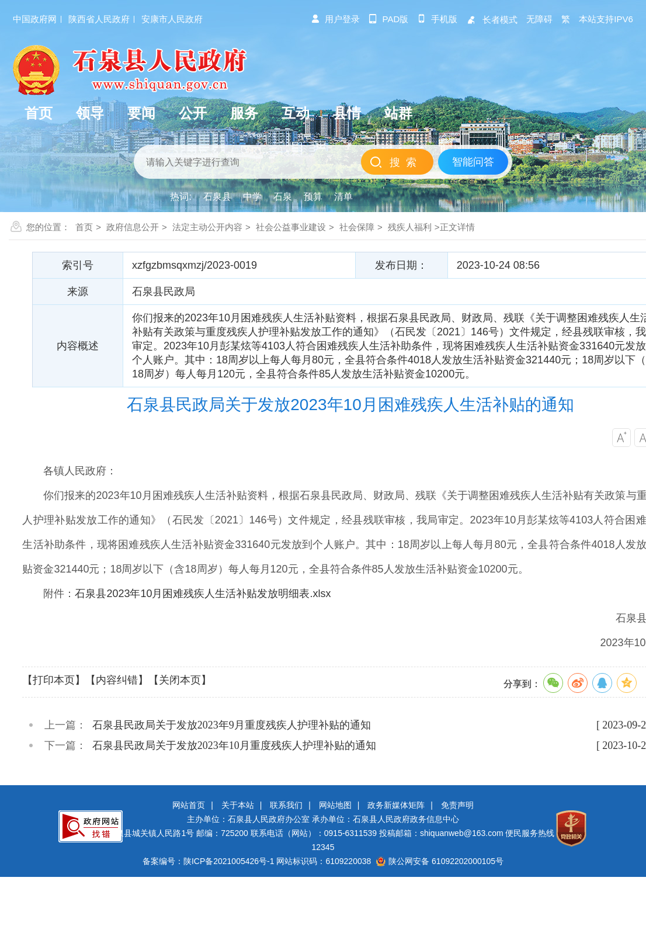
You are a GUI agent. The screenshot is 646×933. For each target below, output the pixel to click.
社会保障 (356, 227)
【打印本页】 (53, 680)
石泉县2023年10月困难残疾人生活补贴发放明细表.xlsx (203, 593)
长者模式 (492, 20)
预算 (313, 197)
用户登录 (335, 19)
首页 (84, 227)
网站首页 (188, 805)
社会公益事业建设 (291, 227)
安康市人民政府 (172, 19)
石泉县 (217, 197)
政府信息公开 (132, 227)
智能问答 (473, 162)
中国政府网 (35, 19)
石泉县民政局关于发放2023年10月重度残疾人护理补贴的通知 (234, 745)
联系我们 (286, 805)
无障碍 (539, 19)
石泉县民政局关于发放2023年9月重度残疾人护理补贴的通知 (231, 725)
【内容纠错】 (116, 680)
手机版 (437, 19)
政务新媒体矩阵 (396, 805)
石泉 (282, 197)
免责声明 (457, 805)
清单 (343, 197)
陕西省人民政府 (99, 19)
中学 (252, 197)
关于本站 (237, 805)
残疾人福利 (410, 227)
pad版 (389, 19)
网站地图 (335, 805)
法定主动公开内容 (207, 227)
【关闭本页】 (179, 680)
